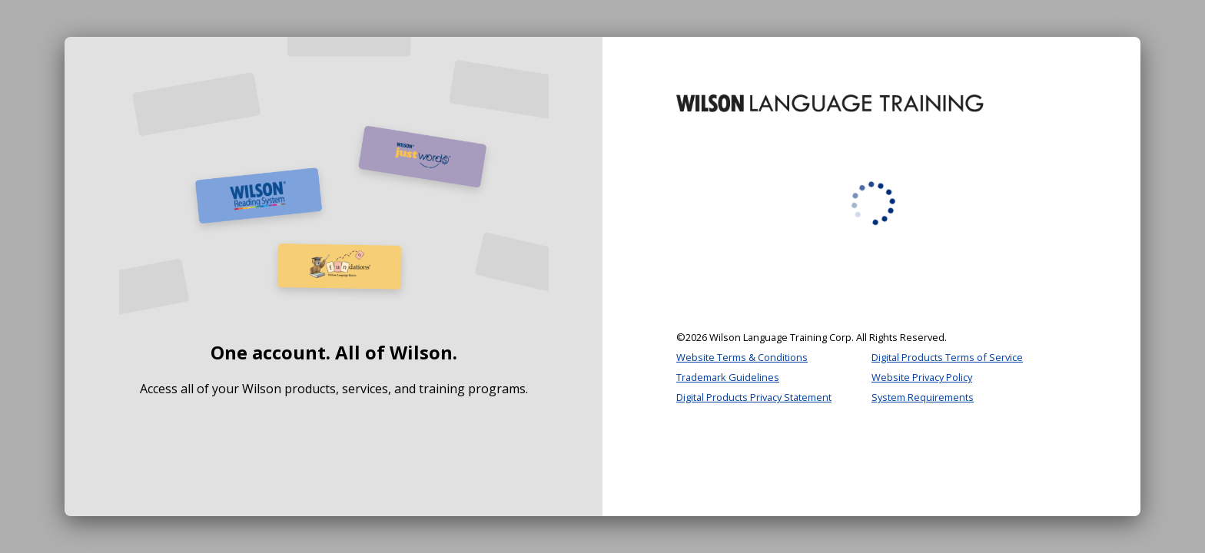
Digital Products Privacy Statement (754, 397)
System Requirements (922, 397)
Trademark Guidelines (727, 377)
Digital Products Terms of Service (947, 357)
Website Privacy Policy (921, 377)
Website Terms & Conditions (742, 357)
